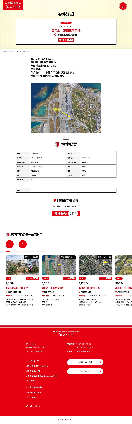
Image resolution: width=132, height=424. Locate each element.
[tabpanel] (59, 281)
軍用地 (13, 51)
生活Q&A (33, 381)
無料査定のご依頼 (85, 362)
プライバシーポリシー (34, 406)
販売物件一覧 (33, 371)
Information (34, 392)
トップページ (5, 51)
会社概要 (31, 397)
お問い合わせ (85, 371)
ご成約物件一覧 (34, 387)
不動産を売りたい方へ (37, 366)
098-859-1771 (36, 351)
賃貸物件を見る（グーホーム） (40, 376)
